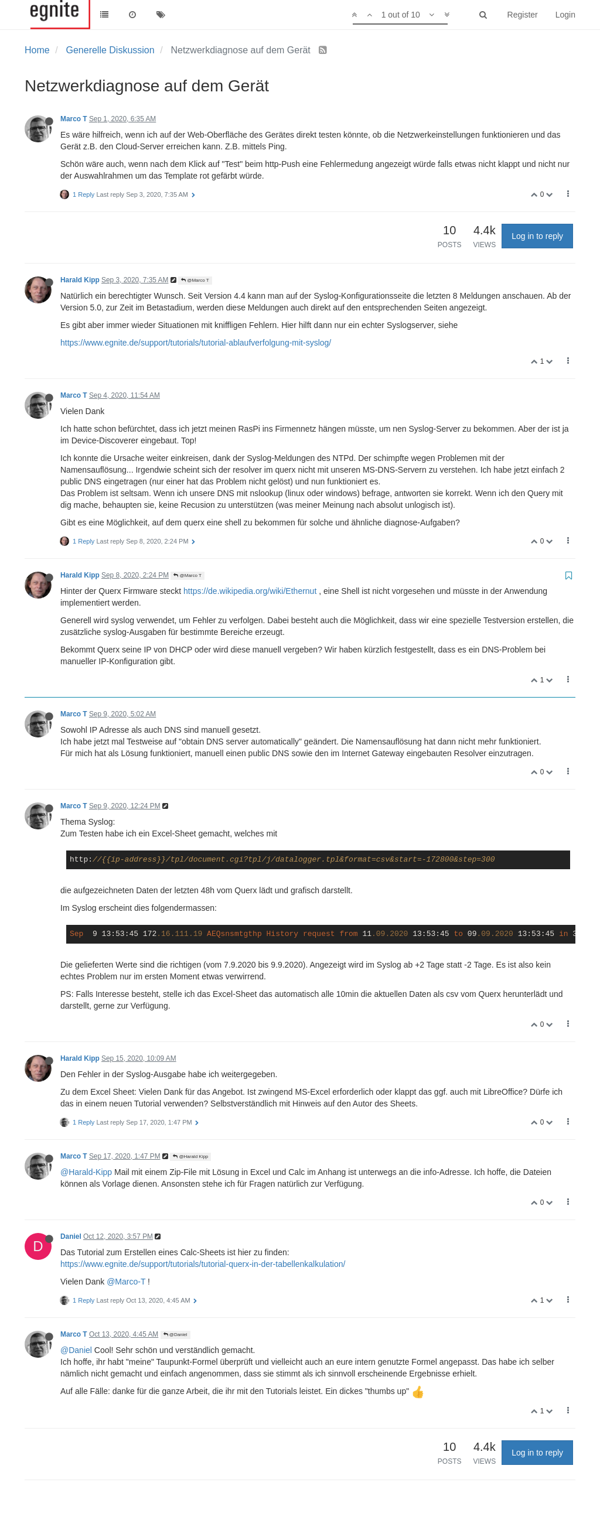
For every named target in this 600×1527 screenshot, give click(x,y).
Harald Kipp (80, 280)
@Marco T (195, 280)
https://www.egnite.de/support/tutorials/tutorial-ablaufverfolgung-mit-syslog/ (195, 342)
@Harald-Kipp (86, 1172)
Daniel (70, 1236)
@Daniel (175, 1334)
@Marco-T (126, 1281)
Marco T (73, 119)
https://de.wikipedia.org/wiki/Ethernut (249, 591)
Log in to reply (537, 236)
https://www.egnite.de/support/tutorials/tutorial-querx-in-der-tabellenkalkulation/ (202, 1264)
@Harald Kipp (190, 1156)
